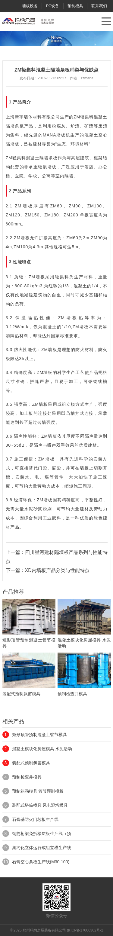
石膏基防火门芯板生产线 (35, 819)
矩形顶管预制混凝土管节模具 (39, 734)
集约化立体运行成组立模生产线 (41, 847)
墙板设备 (30, 6)
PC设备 (52, 6)
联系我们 (99, 6)
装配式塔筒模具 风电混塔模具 (40, 805)
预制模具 (75, 6)
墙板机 (63, 135)
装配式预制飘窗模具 (31, 762)
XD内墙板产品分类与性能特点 (57, 570)
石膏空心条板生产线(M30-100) (41, 861)
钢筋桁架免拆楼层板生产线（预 (41, 833)
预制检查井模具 (27, 777)
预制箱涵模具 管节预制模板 (38, 791)
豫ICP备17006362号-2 (85, 930)
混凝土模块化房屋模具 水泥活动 (42, 748)
